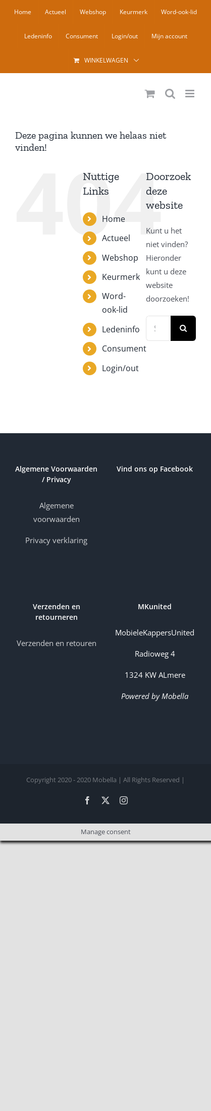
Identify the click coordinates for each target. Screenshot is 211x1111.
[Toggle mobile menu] (190, 93)
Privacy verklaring (56, 540)
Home (113, 218)
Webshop (120, 257)
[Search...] (158, 328)
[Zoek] (183, 328)
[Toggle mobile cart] (150, 93)
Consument (124, 348)
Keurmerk (121, 276)
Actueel (116, 238)
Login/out (120, 368)
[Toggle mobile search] (170, 93)
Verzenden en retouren (56, 643)
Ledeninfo (121, 329)
